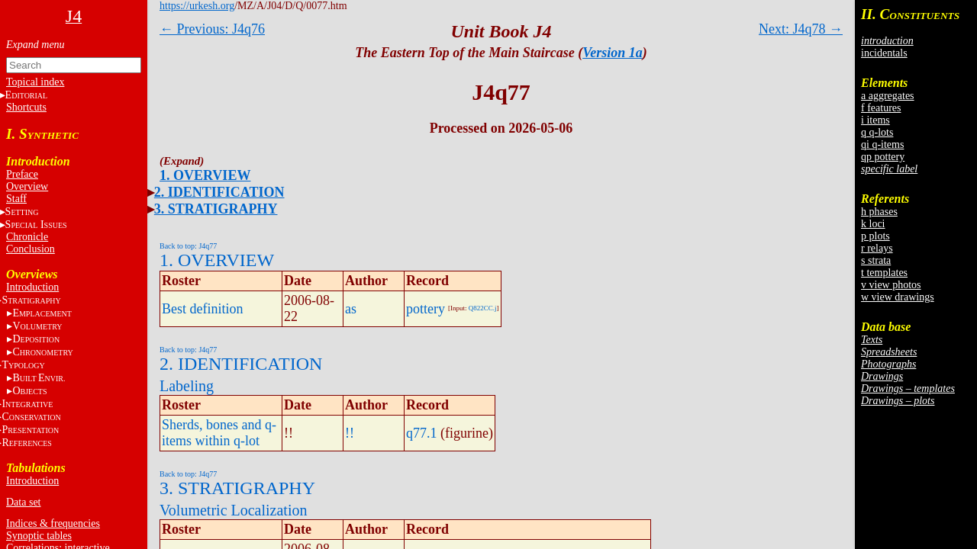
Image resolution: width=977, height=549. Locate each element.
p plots (875, 236)
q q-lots (877, 132)
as (350, 308)
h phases (879, 211)
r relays (877, 248)
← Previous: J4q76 (212, 29)
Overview (27, 186)
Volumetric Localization (233, 510)
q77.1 (421, 433)
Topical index (35, 82)
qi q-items (882, 144)
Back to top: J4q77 (188, 246)
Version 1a (612, 52)
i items (875, 120)
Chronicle (27, 236)
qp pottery (882, 156)
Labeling (187, 385)
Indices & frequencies (53, 523)
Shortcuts (26, 107)
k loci (873, 224)
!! (349, 433)
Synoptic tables (39, 535)
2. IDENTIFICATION (219, 192)
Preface (22, 174)
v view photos (891, 285)
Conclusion (30, 249)
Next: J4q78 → (801, 29)
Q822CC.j (483, 308)
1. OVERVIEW (205, 175)
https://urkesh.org (197, 5)
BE (38, 378)
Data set (23, 502)
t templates (884, 272)
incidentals (884, 53)
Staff (16, 198)
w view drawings (897, 297)
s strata (876, 260)
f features (881, 108)
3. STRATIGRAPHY (216, 209)
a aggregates (887, 95)
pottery (425, 308)
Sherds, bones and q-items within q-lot (219, 432)
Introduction (32, 287)
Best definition (202, 308)
